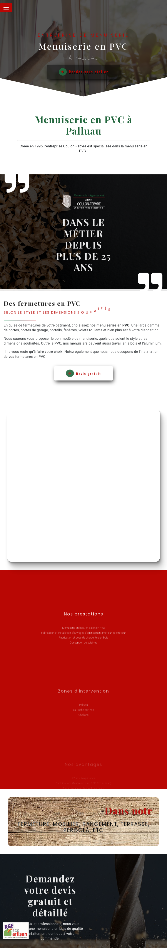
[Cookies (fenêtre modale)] (1, 945)
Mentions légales (115, 938)
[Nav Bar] (6, 7)
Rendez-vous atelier (84, 72)
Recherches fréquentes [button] (83, 930)
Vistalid (46, 938)
